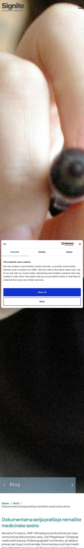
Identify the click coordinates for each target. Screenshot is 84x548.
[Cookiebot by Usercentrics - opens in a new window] (61, 244)
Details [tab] (42, 252)
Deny (42, 301)
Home (5, 503)
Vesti (16, 503)
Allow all (42, 292)
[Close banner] (80, 244)
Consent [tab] (14, 252)
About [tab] (69, 252)
